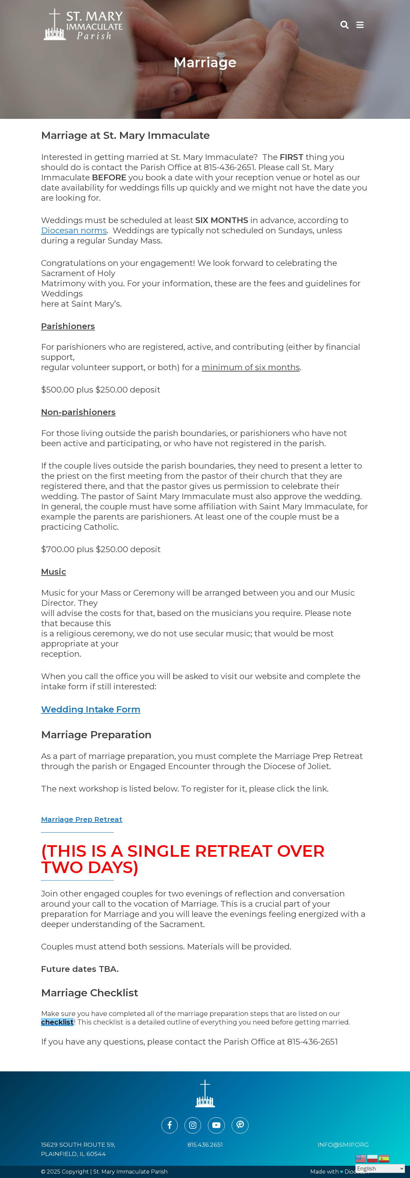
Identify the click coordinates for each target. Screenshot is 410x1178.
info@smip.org (343, 1144)
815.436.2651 (205, 1144)
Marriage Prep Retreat (81, 819)
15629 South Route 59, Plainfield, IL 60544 (78, 1149)
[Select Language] (380, 1168)
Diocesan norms (74, 230)
